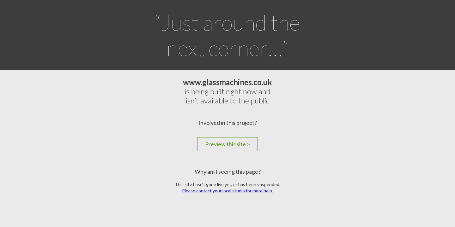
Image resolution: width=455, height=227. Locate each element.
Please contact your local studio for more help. (227, 190)
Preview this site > (227, 144)
